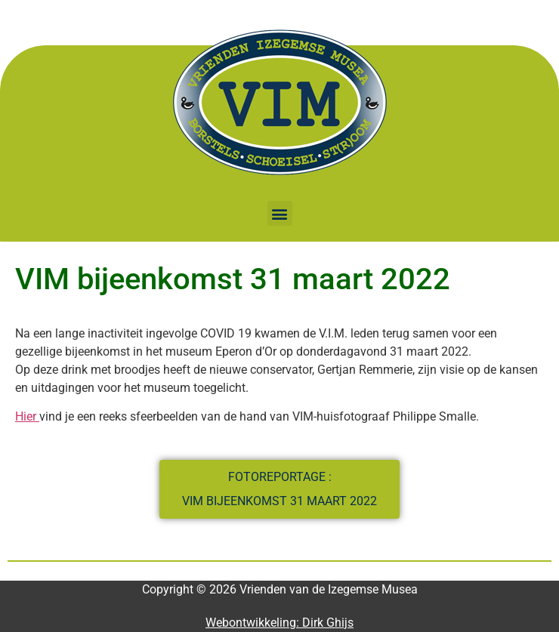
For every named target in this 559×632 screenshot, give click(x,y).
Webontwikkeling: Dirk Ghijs (279, 622)
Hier (27, 416)
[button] (279, 213)
